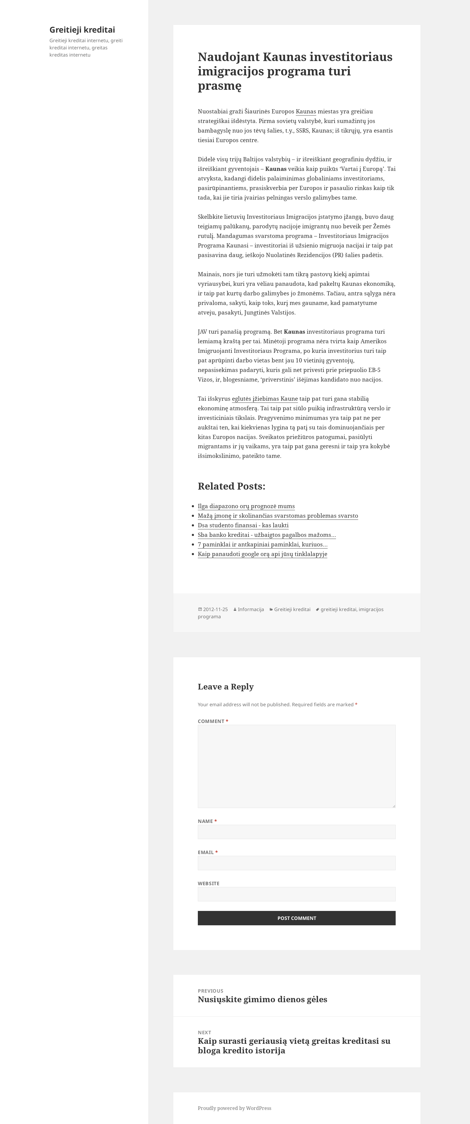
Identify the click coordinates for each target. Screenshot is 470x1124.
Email (208, 852)
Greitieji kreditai (82, 29)
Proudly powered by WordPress (234, 1108)
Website (208, 883)
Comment (213, 721)
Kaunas (306, 111)
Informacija (251, 609)
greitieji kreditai (338, 609)
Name (207, 821)
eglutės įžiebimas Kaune (265, 398)
